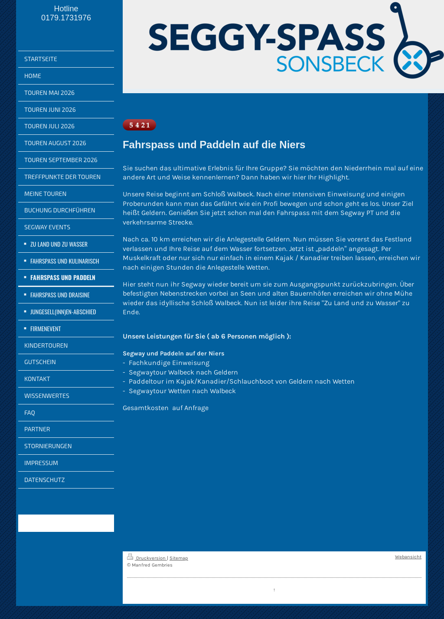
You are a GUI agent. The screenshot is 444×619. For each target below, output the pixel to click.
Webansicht (408, 557)
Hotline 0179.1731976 (66, 13)
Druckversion (147, 558)
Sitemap (179, 558)
